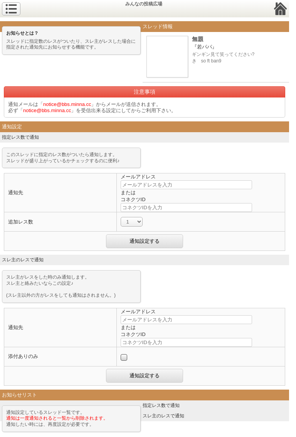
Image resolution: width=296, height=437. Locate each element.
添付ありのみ (23, 356)
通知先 (15, 192)
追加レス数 (20, 222)
